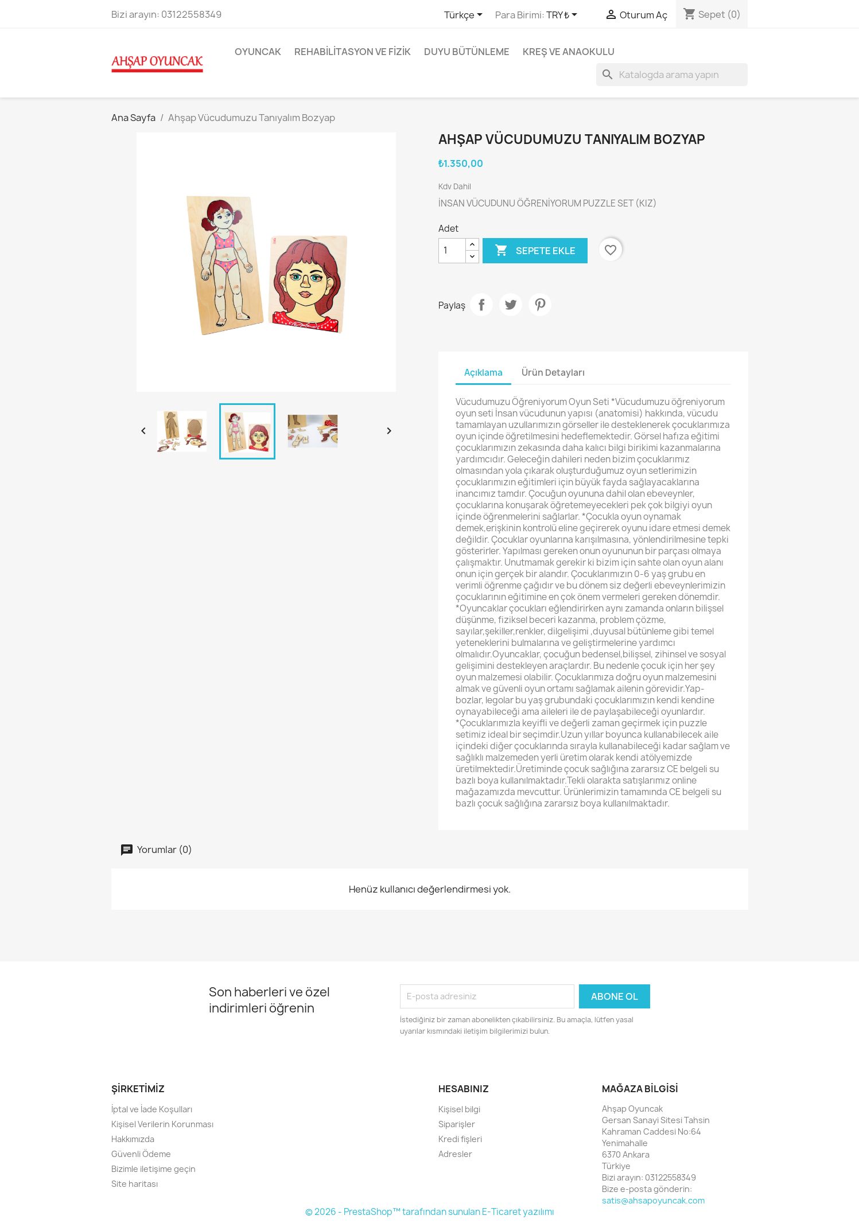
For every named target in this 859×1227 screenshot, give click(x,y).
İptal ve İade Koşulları (151, 1109)
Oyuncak (258, 51)
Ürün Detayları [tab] (553, 373)
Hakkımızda (132, 1138)
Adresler (455, 1153)
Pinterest (539, 304)
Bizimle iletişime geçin (153, 1168)
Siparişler (456, 1124)
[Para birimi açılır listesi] (563, 15)
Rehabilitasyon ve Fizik (352, 51)
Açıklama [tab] (483, 373)
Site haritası (134, 1183)
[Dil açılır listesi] (465, 15)
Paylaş (481, 304)
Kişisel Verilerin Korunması (162, 1124)
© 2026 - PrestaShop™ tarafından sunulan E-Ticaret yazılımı (429, 1212)
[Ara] (672, 74)
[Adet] (452, 250)
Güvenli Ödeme (141, 1153)
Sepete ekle (535, 250)
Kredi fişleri (460, 1138)
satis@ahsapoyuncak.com (653, 1200)
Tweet (510, 304)
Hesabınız (463, 1088)
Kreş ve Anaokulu (569, 51)
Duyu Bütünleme (467, 51)
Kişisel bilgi (459, 1109)
